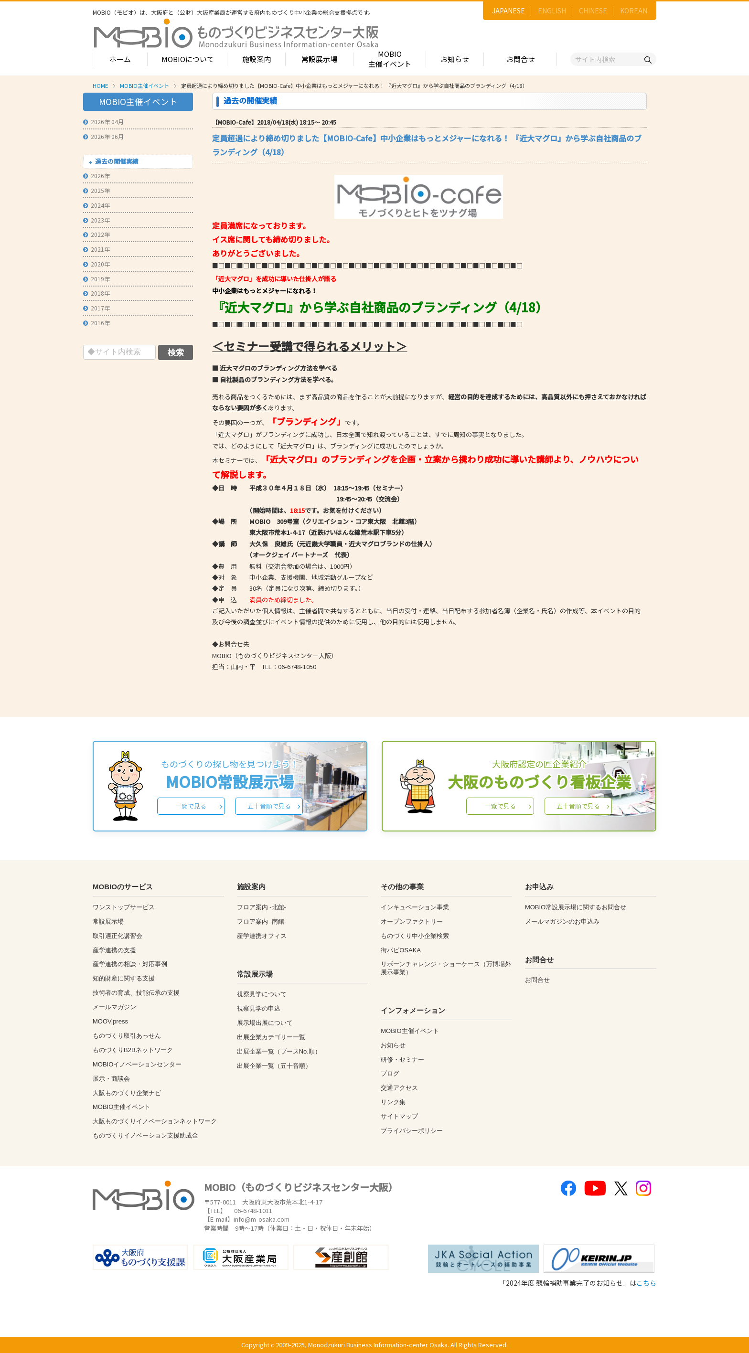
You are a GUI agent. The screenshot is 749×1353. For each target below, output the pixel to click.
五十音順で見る (269, 805)
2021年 (96, 249)
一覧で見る (190, 805)
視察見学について (262, 994)
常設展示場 (319, 59)
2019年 (96, 279)
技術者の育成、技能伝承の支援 (136, 992)
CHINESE (593, 10)
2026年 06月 (103, 136)
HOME (100, 85)
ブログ (390, 1073)
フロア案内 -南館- (261, 921)
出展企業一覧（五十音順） (274, 1065)
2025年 (96, 190)
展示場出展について (265, 1022)
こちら (646, 1283)
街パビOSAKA (401, 950)
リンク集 (393, 1102)
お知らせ (454, 59)
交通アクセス (399, 1087)
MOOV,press (110, 1021)
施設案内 (256, 59)
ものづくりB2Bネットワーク (133, 1050)
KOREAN (633, 10)
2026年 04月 (103, 121)
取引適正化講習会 (117, 935)
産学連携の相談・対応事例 (130, 964)
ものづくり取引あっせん (127, 1035)
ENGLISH (552, 10)
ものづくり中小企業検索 (415, 935)
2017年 (96, 308)
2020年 (96, 264)
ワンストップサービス (124, 907)
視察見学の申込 (258, 1008)
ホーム (120, 59)
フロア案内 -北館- (261, 907)
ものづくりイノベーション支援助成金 (145, 1135)
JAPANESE (508, 10)
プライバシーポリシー (412, 1130)
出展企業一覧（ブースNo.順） (279, 1051)
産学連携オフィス (262, 935)
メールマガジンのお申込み (562, 921)
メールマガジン (114, 1007)
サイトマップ (399, 1116)
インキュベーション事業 (415, 907)
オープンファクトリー (412, 921)
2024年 (96, 205)
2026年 (96, 175)
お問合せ (520, 59)
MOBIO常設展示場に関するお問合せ (575, 907)
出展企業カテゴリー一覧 (271, 1037)
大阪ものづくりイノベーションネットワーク (155, 1121)
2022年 (96, 234)
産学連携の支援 (114, 950)
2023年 (96, 220)
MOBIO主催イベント (389, 59)
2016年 (96, 323)
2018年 (96, 293)
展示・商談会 (111, 1078)
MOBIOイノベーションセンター (137, 1064)
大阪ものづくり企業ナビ (127, 1093)
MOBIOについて (187, 59)
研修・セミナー (402, 1059)
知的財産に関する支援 (124, 978)
